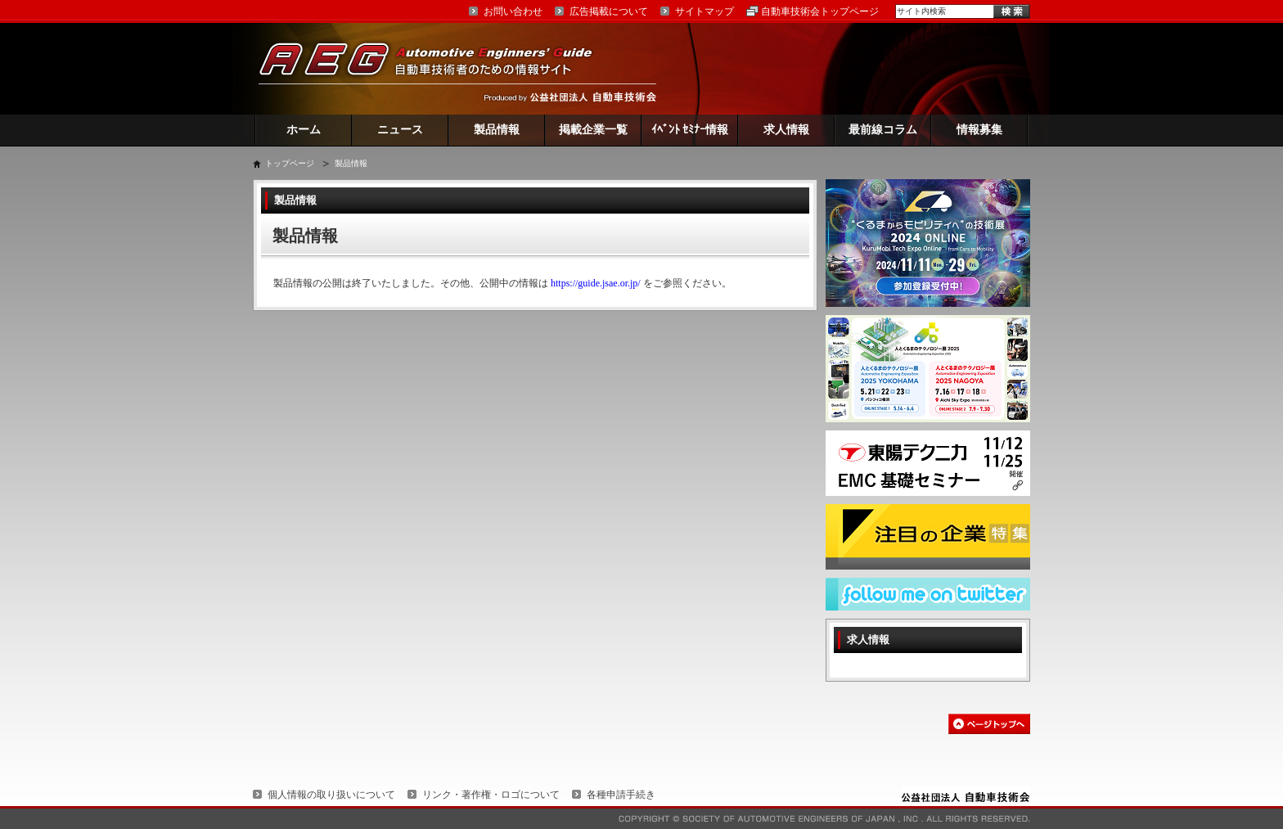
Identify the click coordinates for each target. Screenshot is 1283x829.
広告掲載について (608, 11)
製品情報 (497, 130)
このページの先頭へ (989, 724)
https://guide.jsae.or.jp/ (596, 283)
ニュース (400, 130)
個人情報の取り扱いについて (331, 794)
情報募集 (979, 130)
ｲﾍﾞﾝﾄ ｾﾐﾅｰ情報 (690, 130)
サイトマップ (704, 11)
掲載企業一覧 (593, 130)
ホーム (303, 130)
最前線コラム (883, 130)
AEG (436, 68)
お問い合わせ (513, 11)
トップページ (289, 163)
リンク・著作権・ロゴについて (491, 794)
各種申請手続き (621, 794)
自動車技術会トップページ (820, 11)
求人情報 (786, 130)
